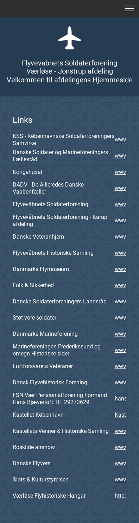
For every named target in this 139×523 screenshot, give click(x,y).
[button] (129, 8)
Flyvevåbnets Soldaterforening (69, 63)
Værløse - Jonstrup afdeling (69, 71)
